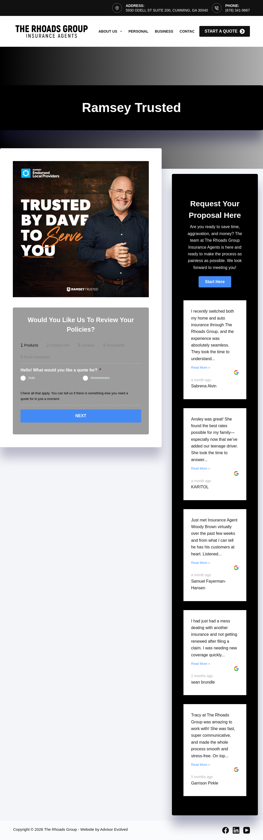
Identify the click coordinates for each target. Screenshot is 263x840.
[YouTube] (246, 830)
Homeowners (100, 378)
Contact (188, 31)
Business (164, 31)
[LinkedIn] (236, 830)
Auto (31, 378)
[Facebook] (225, 830)
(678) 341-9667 (237, 10)
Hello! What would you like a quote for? (61, 370)
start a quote (224, 31)
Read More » (200, 367)
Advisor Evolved (114, 829)
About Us (111, 31)
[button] (215, 281)
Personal (139, 31)
